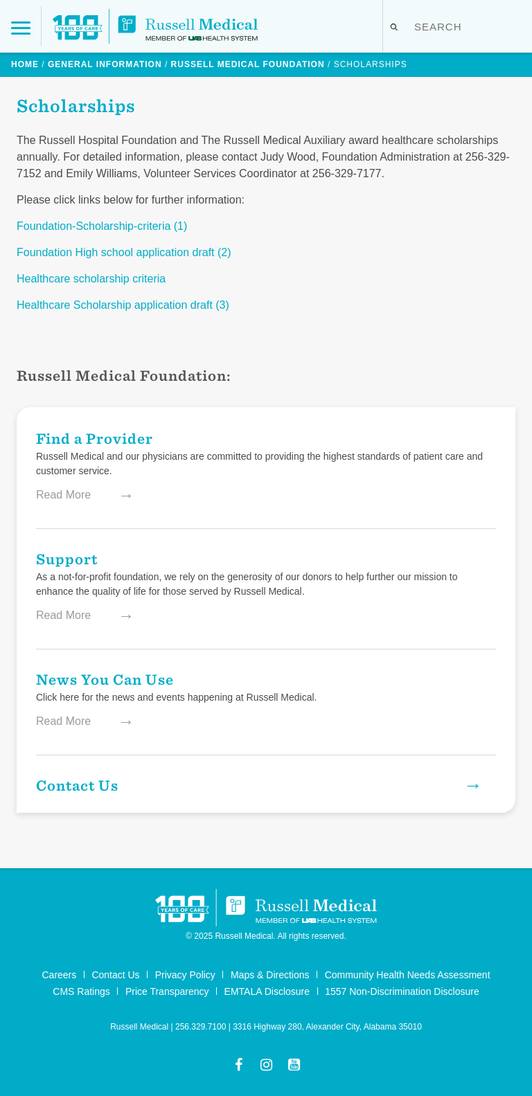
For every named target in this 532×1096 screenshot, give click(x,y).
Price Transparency (167, 991)
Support (67, 558)
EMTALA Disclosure (267, 991)
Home (25, 64)
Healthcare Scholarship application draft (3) (123, 305)
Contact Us (243, 785)
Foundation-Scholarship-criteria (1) (102, 226)
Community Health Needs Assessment (407, 974)
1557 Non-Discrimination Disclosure (402, 991)
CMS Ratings (81, 991)
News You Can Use (105, 679)
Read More (77, 495)
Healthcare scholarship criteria (91, 279)
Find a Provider (94, 438)
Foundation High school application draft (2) (124, 252)
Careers (59, 974)
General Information (105, 64)
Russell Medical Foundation (248, 64)
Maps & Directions (270, 974)
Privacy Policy (185, 974)
